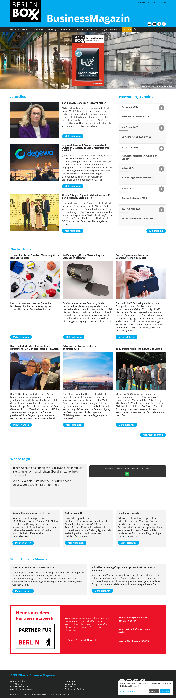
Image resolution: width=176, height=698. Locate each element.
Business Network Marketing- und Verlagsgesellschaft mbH (47, 694)
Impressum (70, 681)
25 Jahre (127, 29)
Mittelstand (115, 29)
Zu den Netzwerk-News (80, 639)
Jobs (164, 2)
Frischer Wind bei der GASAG (133, 640)
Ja (127, 473)
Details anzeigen (127, 691)
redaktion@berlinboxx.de (22, 689)
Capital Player (100, 29)
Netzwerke (78, 29)
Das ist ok (165, 691)
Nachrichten (37, 29)
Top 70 (89, 29)
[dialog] (145, 688)
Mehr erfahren (73, 136)
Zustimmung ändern (74, 689)
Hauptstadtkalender (19, 29)
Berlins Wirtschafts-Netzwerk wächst (134, 631)
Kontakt (141, 2)
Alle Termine (156, 230)
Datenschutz (70, 684)
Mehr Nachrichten (153, 434)
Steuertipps (65, 29)
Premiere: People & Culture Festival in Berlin (132, 619)
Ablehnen (153, 691)
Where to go (51, 29)
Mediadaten (153, 2)
